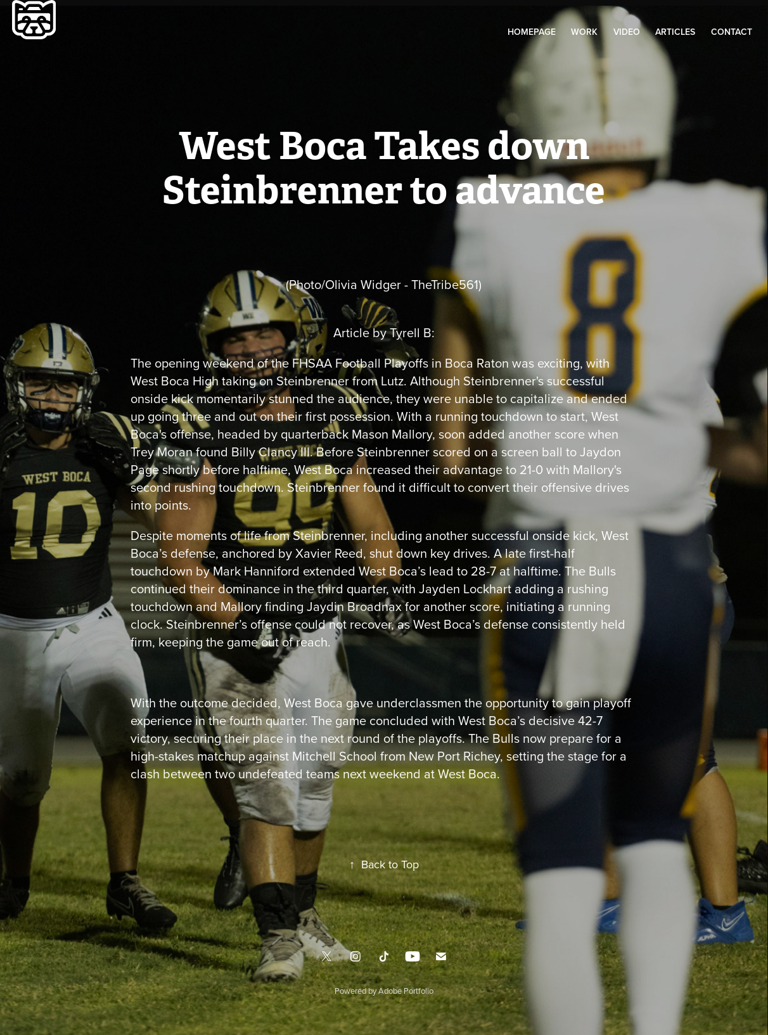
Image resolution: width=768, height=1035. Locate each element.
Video (626, 31)
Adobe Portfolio (405, 990)
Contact (731, 31)
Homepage (532, 31)
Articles (675, 31)
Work (584, 31)
